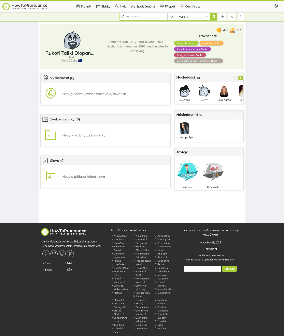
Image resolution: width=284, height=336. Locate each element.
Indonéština (162, 271)
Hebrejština (140, 267)
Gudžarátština (120, 267)
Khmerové (118, 282)
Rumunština (141, 307)
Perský (138, 303)
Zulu (115, 331)
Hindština (161, 267)
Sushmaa (184, 99)
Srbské (116, 310)
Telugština (140, 321)
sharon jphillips (185, 137)
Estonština (140, 257)
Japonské (161, 275)
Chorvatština (141, 250)
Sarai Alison (224, 99)
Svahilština (140, 317)
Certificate (190, 6)
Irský (115, 275)
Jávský (116, 278)
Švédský (160, 317)
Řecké (159, 264)
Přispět (167, 6)
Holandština (141, 253)
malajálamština (164, 289)
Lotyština (139, 285)
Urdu (159, 324)
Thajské (160, 321)
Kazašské (161, 278)
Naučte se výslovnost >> (210, 255)
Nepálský (139, 299)
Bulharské (118, 246)
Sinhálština (140, 310)
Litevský (160, 285)
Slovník (83, 6)
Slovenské (161, 310)
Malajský (139, 289)
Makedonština (120, 289)
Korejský (139, 282)
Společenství (142, 6)
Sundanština (119, 317)
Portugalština (119, 307)
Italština (138, 275)
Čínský (116, 250)
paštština (117, 303)
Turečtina (117, 324)
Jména (47, 269)
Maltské (116, 292)
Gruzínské (118, 264)
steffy (204, 99)
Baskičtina (118, 242)
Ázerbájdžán (163, 239)
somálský (139, 314)
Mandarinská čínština (141, 294)
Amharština (162, 235)
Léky (68, 269)
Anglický (161, 253)
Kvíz (120, 6)
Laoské (160, 282)
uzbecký (117, 328)
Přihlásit (229, 268)
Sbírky (102, 6)
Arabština (117, 239)
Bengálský (140, 242)
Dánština (117, 253)
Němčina (139, 264)
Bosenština (162, 242)
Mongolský (118, 299)
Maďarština (118, 271)
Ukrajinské (140, 324)
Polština (160, 303)
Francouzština (142, 260)
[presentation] (235, 78)
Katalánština (163, 246)
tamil (115, 321)
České (159, 250)
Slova (46, 263)
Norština (161, 299)
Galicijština (162, 260)
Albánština (140, 235)
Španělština (162, 314)
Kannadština (141, 278)
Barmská (139, 246)
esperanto (118, 257)
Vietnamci (140, 328)
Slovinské (117, 314)
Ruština (160, 307)
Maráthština (162, 292)
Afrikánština (119, 235)
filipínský (161, 257)
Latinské (117, 285)
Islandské (139, 271)
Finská (116, 260)
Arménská (140, 239)
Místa (69, 263)
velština (160, 328)
